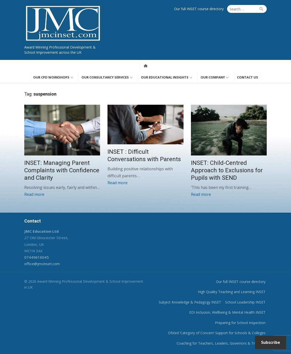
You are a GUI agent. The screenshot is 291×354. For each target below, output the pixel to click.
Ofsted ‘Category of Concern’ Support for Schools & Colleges (216, 332)
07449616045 (36, 257)
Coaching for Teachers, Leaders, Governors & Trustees (221, 343)
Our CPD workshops (51, 77)
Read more (34, 194)
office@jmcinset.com (42, 263)
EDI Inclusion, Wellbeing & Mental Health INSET (227, 312)
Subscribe (270, 342)
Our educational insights (164, 77)
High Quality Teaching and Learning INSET (231, 291)
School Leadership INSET (245, 302)
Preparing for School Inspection (240, 322)
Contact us (247, 77)
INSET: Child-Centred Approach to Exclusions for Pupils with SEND (227, 170)
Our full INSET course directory (199, 8)
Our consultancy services (105, 77)
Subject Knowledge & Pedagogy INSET (190, 302)
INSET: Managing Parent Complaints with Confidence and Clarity (61, 170)
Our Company (213, 77)
